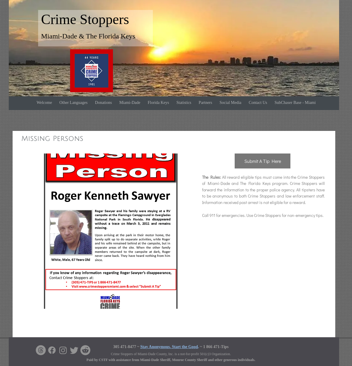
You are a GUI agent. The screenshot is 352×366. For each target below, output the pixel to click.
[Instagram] (63, 350)
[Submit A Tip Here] (262, 161)
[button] (110, 231)
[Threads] (41, 350)
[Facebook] (52, 350)
